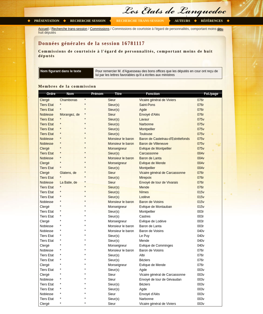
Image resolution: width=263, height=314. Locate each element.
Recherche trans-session (140, 21)
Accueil (43, 29)
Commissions (99, 29)
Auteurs (182, 21)
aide (220, 29)
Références (212, 21)
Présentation (46, 21)
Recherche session (87, 21)
